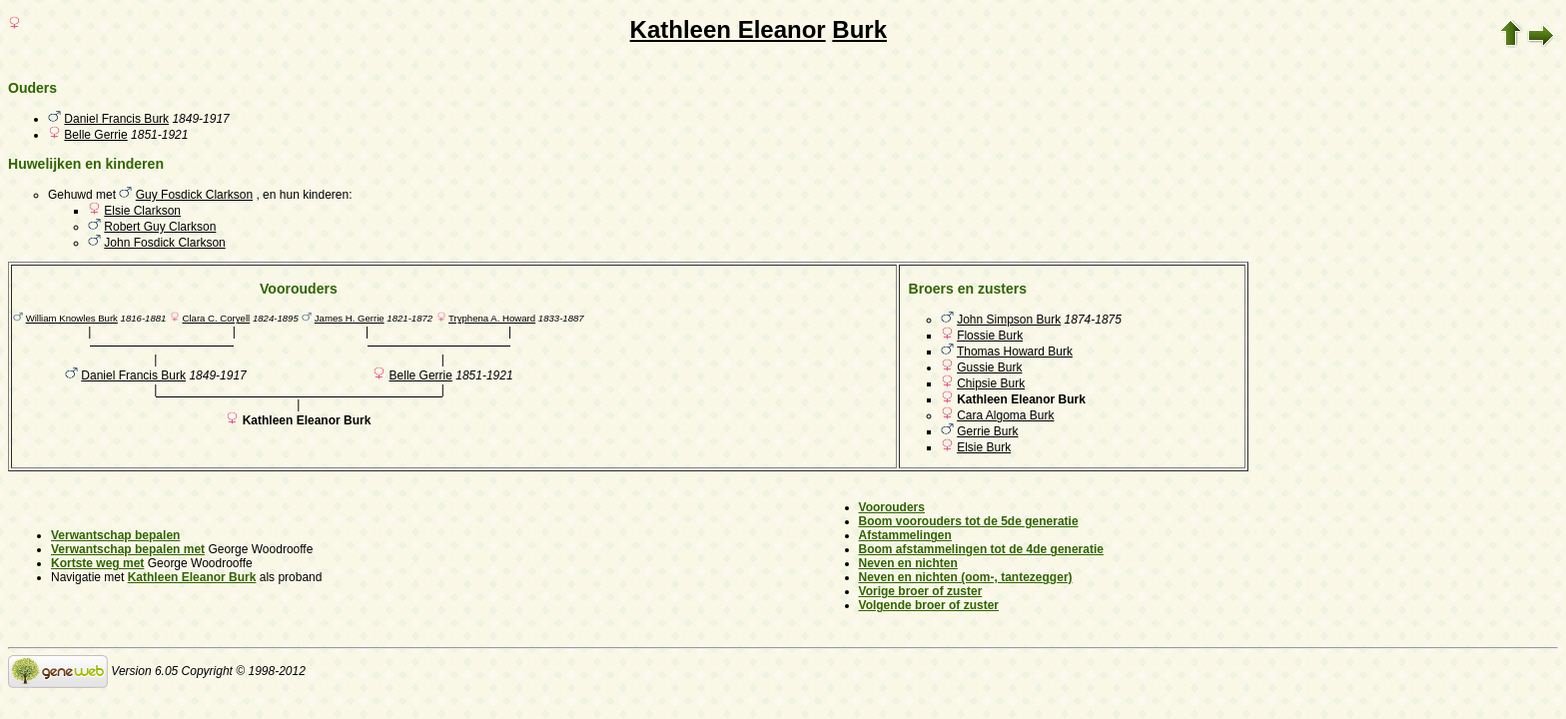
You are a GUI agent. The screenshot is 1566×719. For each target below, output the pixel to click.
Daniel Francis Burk (116, 119)
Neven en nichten (908, 563)
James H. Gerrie (350, 318)
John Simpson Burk (1009, 320)
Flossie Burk (990, 336)
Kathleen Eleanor (728, 29)
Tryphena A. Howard (491, 318)
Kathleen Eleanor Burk (192, 577)
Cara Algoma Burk (1005, 415)
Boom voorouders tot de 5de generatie (969, 521)
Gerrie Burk (987, 431)
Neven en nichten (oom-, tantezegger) (966, 577)
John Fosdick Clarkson (164, 243)
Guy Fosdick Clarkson (194, 195)
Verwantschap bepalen (115, 535)
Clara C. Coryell (216, 318)
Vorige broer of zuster (921, 591)
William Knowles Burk (72, 318)
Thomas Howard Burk (1015, 352)
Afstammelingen (905, 535)
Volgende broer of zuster (929, 605)
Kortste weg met (97, 563)
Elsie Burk (984, 447)
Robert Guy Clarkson (160, 227)
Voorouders (892, 507)
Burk (859, 29)
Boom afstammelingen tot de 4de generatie (981, 549)
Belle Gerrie (95, 135)
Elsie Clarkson (142, 211)
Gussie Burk (989, 367)
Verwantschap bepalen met (128, 549)
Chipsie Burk (991, 383)
